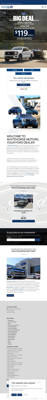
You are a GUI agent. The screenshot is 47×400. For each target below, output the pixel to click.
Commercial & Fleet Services (13, 329)
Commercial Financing (12, 331)
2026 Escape (10, 359)
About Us (9, 344)
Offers (8, 323)
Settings (26, 394)
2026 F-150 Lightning (12, 370)
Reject (19, 394)
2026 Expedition (11, 361)
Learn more (23, 221)
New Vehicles (10, 320)
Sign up (37, 239)
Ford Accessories (11, 339)
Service (23, 73)
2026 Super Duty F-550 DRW (14, 355)
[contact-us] (42, 7)
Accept (14, 394)
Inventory (15, 70)
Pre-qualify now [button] (23, 84)
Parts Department (11, 336)
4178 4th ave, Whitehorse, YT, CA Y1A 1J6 (11, 3)
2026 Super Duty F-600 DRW (14, 363)
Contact (9, 342)
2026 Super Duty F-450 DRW (14, 350)
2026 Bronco (10, 353)
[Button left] (7, 209)
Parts (32, 70)
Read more (10, 295)
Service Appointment (12, 333)
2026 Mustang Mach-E (13, 375)
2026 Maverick (11, 372)
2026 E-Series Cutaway (13, 369)
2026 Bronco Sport (12, 356)
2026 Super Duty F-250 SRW (14, 348)
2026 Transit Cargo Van (13, 351)
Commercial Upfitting (12, 328)
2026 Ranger (10, 377)
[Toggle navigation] (45, 7)
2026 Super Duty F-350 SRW (14, 364)
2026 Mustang (11, 374)
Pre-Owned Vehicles (11, 322)
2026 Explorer (10, 366)
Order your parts (11, 337)
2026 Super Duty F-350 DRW (14, 358)
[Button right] (39, 209)
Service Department (11, 334)
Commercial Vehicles (12, 326)
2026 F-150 (10, 367)
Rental (9, 340)
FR (45, 1)
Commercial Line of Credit (13, 325)
